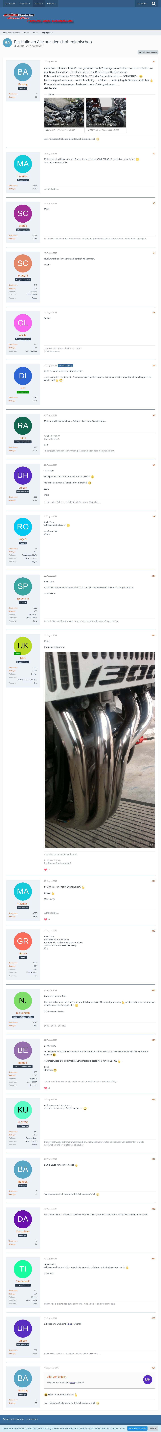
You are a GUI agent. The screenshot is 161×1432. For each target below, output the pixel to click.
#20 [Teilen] (153, 1318)
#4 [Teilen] (154, 253)
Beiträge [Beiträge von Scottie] (12, 238)
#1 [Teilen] (154, 61)
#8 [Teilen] (154, 465)
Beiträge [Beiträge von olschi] (12, 348)
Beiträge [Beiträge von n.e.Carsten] (12, 1025)
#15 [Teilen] (153, 1040)
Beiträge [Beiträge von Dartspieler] (12, 1244)
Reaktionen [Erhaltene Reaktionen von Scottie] (13, 235)
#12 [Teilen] (153, 881)
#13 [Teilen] (153, 930)
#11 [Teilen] (153, 635)
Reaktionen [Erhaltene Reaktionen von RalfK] (13, 447)
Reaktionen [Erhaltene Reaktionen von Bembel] (13, 1072)
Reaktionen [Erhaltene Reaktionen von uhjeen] (13, 497)
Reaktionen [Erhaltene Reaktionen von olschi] (13, 344)
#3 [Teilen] (154, 203)
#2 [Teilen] (154, 153)
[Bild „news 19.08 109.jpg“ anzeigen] (64, 115)
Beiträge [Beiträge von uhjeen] (12, 500)
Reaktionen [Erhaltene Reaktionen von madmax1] (13, 185)
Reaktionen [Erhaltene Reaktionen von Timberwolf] (13, 1290)
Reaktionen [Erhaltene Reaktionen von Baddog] (13, 94)
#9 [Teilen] (154, 516)
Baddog (20, 45)
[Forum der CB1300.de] (80, 18)
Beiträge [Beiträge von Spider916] (12, 611)
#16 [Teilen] (153, 1099)
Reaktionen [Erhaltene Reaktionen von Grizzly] (13, 963)
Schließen (153, 1428)
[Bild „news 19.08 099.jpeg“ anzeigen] (106, 115)
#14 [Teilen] (153, 990)
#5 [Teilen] (154, 312)
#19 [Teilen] (153, 1258)
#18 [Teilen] (153, 1208)
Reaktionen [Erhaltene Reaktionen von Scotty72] (13, 285)
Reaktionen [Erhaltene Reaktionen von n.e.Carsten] (13, 1022)
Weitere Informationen (137, 1428)
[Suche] (153, 3)
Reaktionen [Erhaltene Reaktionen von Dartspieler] (13, 1241)
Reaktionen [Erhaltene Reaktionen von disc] (13, 397)
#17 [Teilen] (153, 1159)
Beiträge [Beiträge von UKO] (12, 671)
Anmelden (142, 3)
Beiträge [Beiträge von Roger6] (12, 552)
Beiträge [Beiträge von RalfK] (12, 450)
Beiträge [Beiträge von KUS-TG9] (12, 1135)
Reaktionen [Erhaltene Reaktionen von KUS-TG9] (13, 1131)
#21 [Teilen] (153, 1367)
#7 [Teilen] (154, 415)
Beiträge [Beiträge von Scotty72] (12, 288)
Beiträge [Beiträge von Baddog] (12, 97)
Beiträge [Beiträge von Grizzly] (12, 966)
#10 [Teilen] (153, 576)
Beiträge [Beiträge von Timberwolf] (12, 1294)
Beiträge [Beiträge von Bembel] (12, 1075)
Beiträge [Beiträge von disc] (12, 401)
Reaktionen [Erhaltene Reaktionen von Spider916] (13, 608)
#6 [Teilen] (154, 365)
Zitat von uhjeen (56, 1376)
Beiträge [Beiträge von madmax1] (12, 188)
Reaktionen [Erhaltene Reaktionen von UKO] (13, 667)
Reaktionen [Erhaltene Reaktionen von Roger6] (13, 548)
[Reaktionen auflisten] (47, 869)
